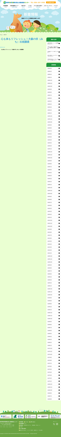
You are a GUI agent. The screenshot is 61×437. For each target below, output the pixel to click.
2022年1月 (50, 217)
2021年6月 (50, 238)
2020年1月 (50, 285)
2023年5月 (50, 172)
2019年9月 (50, 297)
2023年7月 (50, 166)
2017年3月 (50, 375)
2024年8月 (50, 127)
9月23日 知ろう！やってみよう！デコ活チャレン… (53, 60)
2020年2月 (50, 282)
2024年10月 (50, 122)
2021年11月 (50, 223)
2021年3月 (50, 247)
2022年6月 (50, 205)
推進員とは (36, 430)
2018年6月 (50, 330)
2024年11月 (50, 119)
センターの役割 (30, 430)
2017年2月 (50, 378)
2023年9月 (50, 160)
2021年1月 (50, 253)
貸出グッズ (38, 425)
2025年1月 (50, 113)
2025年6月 (50, 98)
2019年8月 (50, 300)
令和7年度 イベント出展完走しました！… (53, 43)
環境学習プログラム (27, 425)
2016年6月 (50, 399)
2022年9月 (50, 196)
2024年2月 (50, 145)
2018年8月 (50, 324)
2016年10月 (50, 390)
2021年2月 (50, 250)
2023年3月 (50, 178)
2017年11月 (50, 351)
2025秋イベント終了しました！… (53, 52)
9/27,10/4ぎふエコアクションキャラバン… (53, 56)
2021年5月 (50, 241)
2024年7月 (50, 130)
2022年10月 (50, 193)
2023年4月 (50, 175)
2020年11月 (50, 259)
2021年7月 (50, 235)
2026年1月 (50, 77)
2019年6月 (50, 303)
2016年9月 (50, 393)
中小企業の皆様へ (38, 6)
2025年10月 (50, 86)
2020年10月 (50, 262)
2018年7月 (50, 327)
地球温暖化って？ (23, 423)
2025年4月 (50, 104)
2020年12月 (50, 256)
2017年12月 (50, 348)
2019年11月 (50, 291)
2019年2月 (50, 306)
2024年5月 (50, 136)
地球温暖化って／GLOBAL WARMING (14, 6)
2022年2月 (50, 214)
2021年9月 (50, 229)
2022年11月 (50, 190)
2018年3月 (50, 339)
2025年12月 (50, 80)
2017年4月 (50, 372)
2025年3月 (50, 107)
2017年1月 (50, 381)
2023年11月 (50, 154)
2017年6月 (50, 366)
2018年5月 (50, 333)
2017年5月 (50, 369)
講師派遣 (33, 425)
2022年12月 (50, 187)
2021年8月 (50, 232)
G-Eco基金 (40, 430)
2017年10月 (50, 354)
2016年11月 (50, 387)
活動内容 (21, 425)
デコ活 (30, 6)
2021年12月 (50, 220)
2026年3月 (50, 71)
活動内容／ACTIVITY (23, 6)
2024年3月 (50, 142)
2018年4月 (50, 336)
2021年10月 (50, 226)
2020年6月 (50, 273)
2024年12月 (50, 116)
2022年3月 (50, 211)
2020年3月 (50, 279)
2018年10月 (50, 318)
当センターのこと (23, 430)
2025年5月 (50, 101)
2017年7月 (50, 363)
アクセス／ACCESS (56, 6)
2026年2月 (50, 74)
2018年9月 (50, 321)
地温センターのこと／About (48, 6)
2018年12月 (50, 312)
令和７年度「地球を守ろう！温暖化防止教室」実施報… (53, 47)
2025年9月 (50, 89)
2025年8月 (50, 92)
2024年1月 (50, 148)
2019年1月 (50, 309)
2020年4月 (50, 276)
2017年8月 (50, 360)
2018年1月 (50, 345)
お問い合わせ (32, 421)
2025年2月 (50, 110)
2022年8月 (50, 199)
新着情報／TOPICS (5, 6)
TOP (1, 34)
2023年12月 (50, 151)
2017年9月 (50, 357)
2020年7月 (50, 270)
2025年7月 (50, 95)
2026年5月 (50, 68)
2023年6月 (50, 169)
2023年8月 (50, 163)
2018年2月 (50, 342)
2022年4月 (50, 208)
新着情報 (21, 421)
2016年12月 (50, 384)
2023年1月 (50, 184)
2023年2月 (50, 181)
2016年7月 (50, 396)
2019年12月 (50, 288)
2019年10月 (50, 294)
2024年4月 (50, 139)
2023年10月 (50, 157)
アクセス (26, 421)
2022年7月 (50, 202)
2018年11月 (50, 315)
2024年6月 (50, 133)
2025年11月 (50, 83)
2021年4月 (50, 244)
